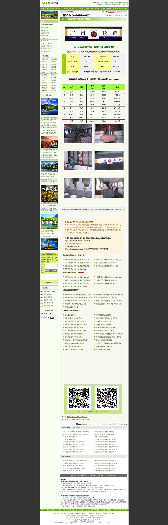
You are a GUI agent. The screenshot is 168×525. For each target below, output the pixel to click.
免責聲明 (70, 513)
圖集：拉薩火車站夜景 (102, 437)
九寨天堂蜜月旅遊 (46, 46)
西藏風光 (53, 69)
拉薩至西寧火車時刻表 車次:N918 (76, 286)
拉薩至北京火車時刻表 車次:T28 (106, 280)
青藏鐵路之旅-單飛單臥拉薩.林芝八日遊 (78, 294)
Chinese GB (100, 2)
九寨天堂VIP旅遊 (46, 43)
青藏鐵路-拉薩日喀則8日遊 (49, 155)
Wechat (105, 411)
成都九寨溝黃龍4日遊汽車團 (50, 125)
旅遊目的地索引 (46, 303)
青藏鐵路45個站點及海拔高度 (74, 343)
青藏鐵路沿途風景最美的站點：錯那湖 (108, 337)
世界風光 (53, 91)
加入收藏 (125, 3)
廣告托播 (91, 513)
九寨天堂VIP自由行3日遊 (49, 205)
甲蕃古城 (44, 67)
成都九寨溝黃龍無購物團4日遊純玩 (52, 117)
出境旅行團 (44, 41)
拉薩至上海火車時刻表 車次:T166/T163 (77, 280)
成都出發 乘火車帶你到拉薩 (74, 349)
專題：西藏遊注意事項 (70, 437)
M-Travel (110, 523)
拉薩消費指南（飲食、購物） (74, 337)
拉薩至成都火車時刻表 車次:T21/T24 (77, 277)
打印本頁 (108, 15)
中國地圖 (44, 85)
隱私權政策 (77, 513)
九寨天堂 (74, 8)
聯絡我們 (118, 3)
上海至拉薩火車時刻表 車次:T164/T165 (77, 263)
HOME (94, 2)
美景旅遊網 (83, 521)
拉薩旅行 (44, 72)
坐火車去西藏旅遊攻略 (103, 349)
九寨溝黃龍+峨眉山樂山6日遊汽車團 (52, 130)
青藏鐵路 (44, 75)
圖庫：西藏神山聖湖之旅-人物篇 (75, 321)
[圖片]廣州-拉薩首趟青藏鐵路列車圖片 (74, 468)
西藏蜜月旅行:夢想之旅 (103, 321)
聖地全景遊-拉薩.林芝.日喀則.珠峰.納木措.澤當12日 (113, 301)
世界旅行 (44, 88)
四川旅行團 (44, 30)
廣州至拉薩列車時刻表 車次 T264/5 (74, 444)
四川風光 (53, 77)
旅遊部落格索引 (46, 306)
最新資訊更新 (48, 291)
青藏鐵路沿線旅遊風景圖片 (105, 346)
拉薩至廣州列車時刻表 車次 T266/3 (78, 419)
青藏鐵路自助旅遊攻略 (103, 315)
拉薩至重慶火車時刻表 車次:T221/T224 (77, 283)
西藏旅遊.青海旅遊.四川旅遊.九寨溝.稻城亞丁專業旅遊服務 (85, 517)
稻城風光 (53, 80)
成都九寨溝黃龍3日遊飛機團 (50, 122)
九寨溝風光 (54, 59)
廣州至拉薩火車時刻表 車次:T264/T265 (109, 260)
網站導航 (112, 3)
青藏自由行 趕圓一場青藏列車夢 (104, 434)
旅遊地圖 (53, 85)
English (106, 2)
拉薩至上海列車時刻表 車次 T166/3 (105, 439)
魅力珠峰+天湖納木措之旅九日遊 (107, 297)
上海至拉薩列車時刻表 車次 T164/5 (74, 442)
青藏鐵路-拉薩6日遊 (47, 158)
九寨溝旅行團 (45, 33)
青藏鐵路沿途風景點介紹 (73, 346)
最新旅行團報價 (48, 24)
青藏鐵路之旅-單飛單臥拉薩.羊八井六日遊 (110, 294)
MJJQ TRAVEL (116, 424)
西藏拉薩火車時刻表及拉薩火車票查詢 (74, 461)
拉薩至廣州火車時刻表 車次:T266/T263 (109, 277)
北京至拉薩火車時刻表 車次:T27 (106, 263)
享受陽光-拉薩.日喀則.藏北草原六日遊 (108, 304)
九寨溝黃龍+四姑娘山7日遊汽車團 (51, 133)
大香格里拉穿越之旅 (47, 231)
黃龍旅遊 (53, 62)
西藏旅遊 (89, 8)
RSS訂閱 (114, 12)
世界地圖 (44, 91)
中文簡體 (124, 15)
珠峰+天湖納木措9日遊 (48, 174)
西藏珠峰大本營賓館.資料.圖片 (106, 330)
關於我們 (56, 513)
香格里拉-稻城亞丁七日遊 (49, 236)
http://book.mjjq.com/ (76, 249)
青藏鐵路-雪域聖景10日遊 (49, 150)
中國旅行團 (44, 38)
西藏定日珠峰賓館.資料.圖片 (74, 334)
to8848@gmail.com (76, 243)
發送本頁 (116, 15)
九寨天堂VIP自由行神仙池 (49, 211)
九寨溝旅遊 (66, 8)
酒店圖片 (53, 64)
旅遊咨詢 (124, 8)
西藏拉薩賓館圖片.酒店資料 (74, 327)
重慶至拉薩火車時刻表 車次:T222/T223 (77, 266)
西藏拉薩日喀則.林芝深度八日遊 (75, 304)
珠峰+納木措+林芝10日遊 (49, 179)
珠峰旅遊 (53, 72)
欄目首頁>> (76, 427)
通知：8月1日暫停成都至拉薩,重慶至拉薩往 (76, 432)
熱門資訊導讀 (46, 294)
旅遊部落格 (116, 8)
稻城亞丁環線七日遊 (47, 233)
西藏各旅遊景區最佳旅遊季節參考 (76, 324)
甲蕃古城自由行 (46, 49)
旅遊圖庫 (108, 8)
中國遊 (96, 8)
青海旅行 (53, 75)
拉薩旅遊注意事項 (71, 315)
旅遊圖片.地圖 (46, 300)
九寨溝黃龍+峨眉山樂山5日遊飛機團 (52, 128)
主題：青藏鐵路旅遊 (69, 439)
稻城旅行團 (44, 35)
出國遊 (102, 8)
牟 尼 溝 (44, 62)
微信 (101, 411)
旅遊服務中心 (45, 51)
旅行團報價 (50, 8)
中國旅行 (44, 83)
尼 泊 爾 (53, 88)
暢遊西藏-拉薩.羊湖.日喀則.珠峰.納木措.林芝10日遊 (82, 301)
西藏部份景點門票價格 (103, 324)
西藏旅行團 (44, 27)
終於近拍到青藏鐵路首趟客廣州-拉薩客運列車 (111, 343)
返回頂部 (124, 424)
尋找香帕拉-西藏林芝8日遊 (49, 182)
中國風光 (53, 83)
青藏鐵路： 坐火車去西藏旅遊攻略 (76, 340)
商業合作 (84, 513)
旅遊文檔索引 (46, 297)
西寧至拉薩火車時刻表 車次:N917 (76, 269)
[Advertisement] (78, 367)
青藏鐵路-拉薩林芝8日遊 (48, 152)
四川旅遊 (58, 8)
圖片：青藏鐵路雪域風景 (104, 340)
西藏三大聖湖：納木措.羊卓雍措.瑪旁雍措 (109, 334)
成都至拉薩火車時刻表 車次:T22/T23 (77, 260)
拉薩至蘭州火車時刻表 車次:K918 (107, 283)
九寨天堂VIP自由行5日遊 (49, 208)
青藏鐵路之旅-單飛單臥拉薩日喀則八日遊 (78, 297)
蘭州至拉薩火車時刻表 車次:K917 (107, 266)
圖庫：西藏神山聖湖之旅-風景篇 (106, 318)
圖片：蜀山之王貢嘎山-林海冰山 (77, 417)
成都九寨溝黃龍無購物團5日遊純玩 (52, 120)
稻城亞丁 (81, 8)
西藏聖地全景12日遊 (47, 176)
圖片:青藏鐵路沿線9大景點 (73, 318)
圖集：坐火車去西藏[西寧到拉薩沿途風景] (76, 434)
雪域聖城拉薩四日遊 (71, 307)
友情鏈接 (104, 513)
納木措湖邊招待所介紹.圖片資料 (75, 330)
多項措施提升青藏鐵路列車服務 (104, 432)
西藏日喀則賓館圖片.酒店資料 (106, 327)
